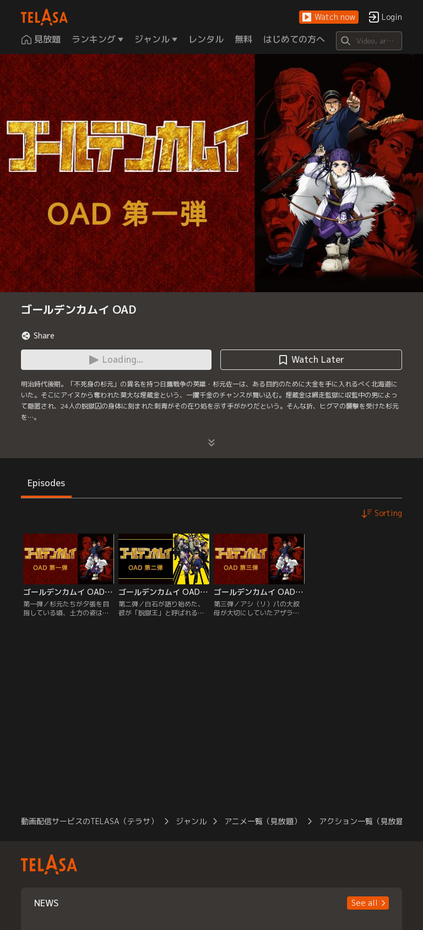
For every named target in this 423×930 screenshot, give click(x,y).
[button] (329, 17)
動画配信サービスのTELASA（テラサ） (89, 821)
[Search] (369, 40)
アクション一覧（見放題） (365, 821)
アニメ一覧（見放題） (262, 821)
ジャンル (191, 821)
